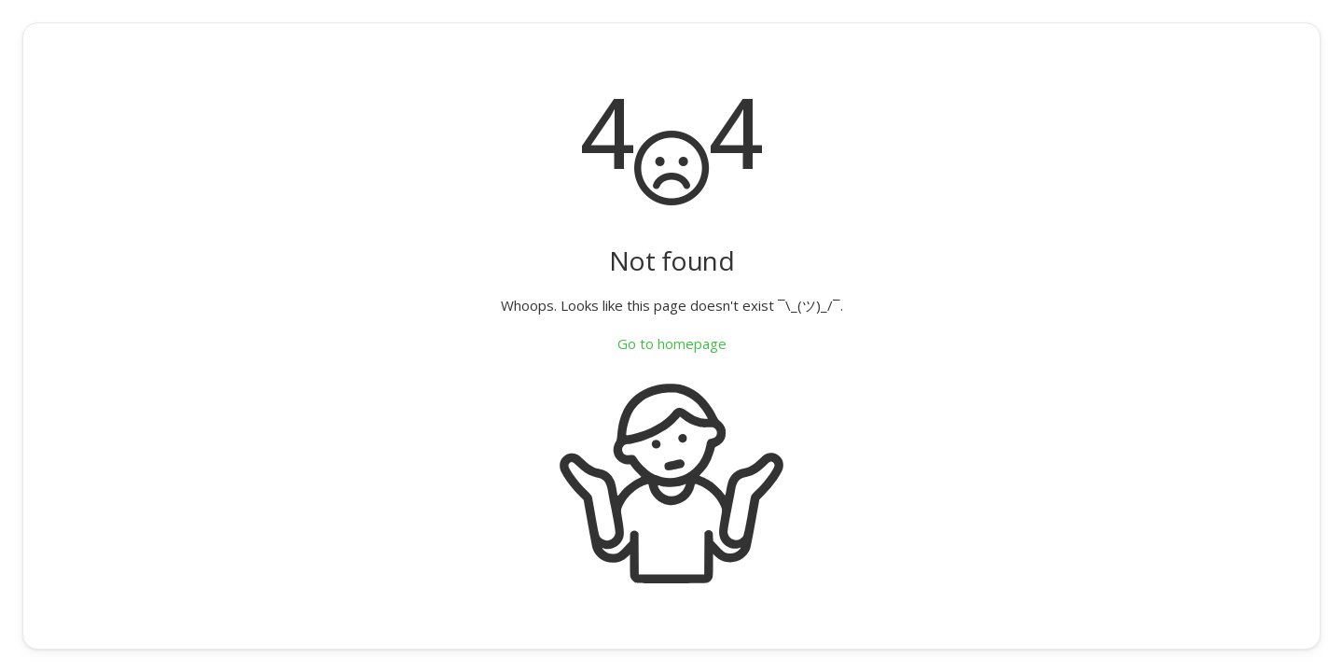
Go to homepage (672, 343)
